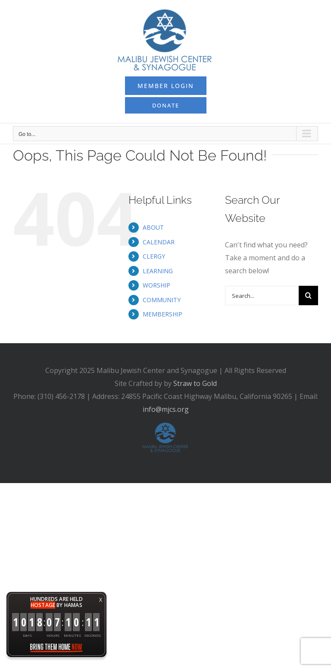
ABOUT (153, 227)
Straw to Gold (195, 383)
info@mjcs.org (166, 409)
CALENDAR (159, 242)
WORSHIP (156, 285)
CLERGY (154, 256)
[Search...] (262, 295)
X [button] (100, 600)
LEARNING (158, 271)
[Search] (308, 295)
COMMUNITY (162, 300)
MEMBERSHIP (162, 314)
